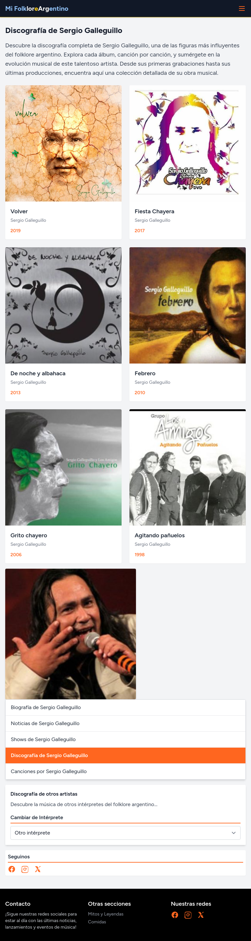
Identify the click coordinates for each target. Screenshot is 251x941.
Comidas (97, 922)
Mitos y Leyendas (106, 914)
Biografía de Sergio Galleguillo (46, 707)
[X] (38, 869)
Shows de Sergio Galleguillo (43, 739)
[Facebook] (12, 869)
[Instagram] (25, 869)
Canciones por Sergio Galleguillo (49, 771)
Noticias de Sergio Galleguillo (45, 723)
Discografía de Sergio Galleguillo (49, 755)
